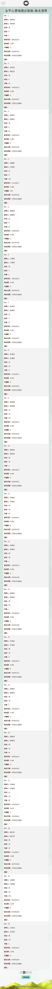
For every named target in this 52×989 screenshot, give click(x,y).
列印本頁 (26, 977)
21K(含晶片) (15, 183)
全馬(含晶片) (15, 39)
